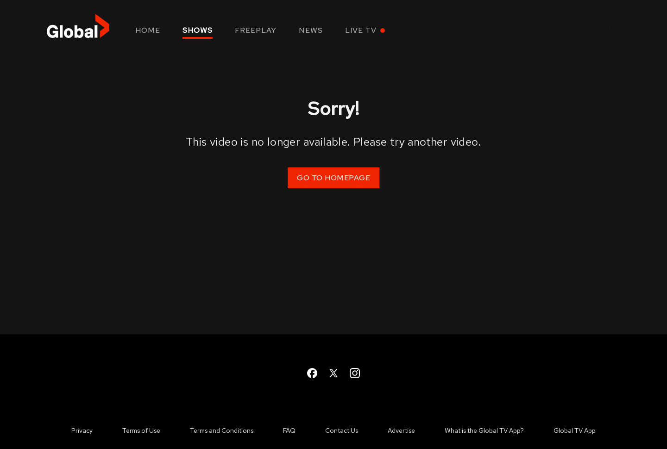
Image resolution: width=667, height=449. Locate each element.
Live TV (361, 30)
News (311, 30)
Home (147, 30)
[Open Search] (540, 31)
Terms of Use (141, 430)
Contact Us (341, 430)
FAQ (289, 430)
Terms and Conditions (221, 430)
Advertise (401, 430)
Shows (197, 30)
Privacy (82, 430)
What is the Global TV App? (484, 430)
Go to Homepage (333, 178)
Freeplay (256, 30)
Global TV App (575, 430)
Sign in (601, 30)
